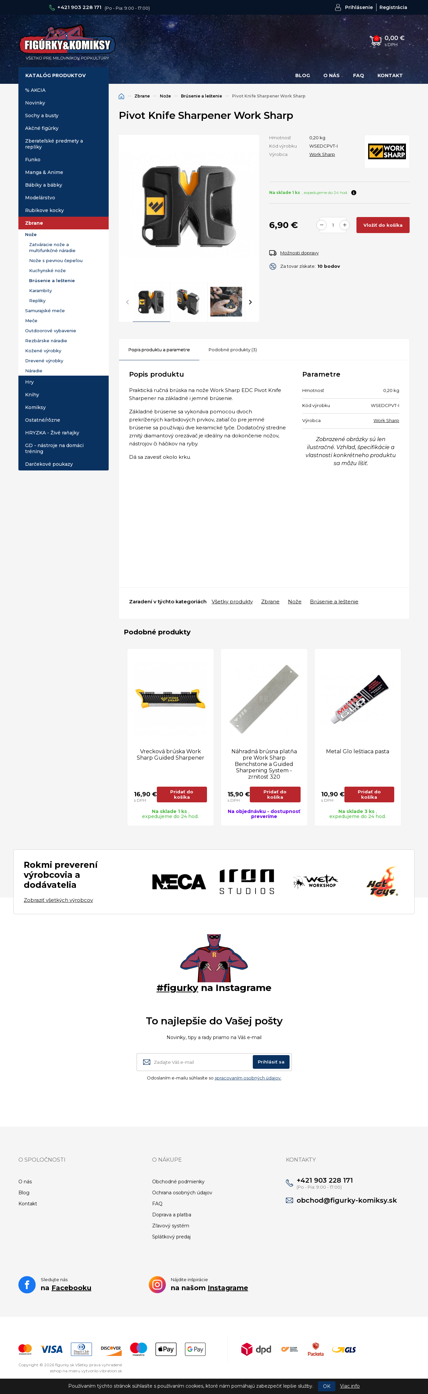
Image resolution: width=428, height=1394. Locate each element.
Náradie (33, 370)
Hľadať (301, 41)
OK (326, 1386)
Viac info (350, 1386)
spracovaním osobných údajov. (248, 1077)
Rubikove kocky (44, 210)
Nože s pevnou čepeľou (56, 260)
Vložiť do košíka (383, 225)
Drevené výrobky (44, 360)
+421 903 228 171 (79, 7)
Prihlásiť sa (271, 1061)
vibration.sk (110, 1370)
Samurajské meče (45, 310)
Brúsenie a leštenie (52, 280)
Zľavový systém (170, 1226)
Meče (31, 320)
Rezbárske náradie (46, 340)
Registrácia (393, 7)
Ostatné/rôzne (42, 420)
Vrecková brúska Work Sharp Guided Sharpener (170, 754)
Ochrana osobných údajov (182, 1193)
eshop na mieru (65, 1370)
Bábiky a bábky (43, 185)
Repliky (37, 300)
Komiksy (35, 407)
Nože (31, 234)
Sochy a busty (42, 116)
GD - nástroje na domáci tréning (54, 448)
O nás (331, 75)
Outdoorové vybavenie (50, 330)
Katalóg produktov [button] (55, 75)
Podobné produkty (233, 349)
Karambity (40, 290)
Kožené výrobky (43, 350)
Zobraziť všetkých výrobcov (58, 900)
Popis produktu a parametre (159, 349)
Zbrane (34, 223)
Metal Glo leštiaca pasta (357, 751)
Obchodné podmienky (178, 1182)
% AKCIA (35, 90)
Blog (302, 75)
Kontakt (390, 75)
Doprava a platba (171, 1215)
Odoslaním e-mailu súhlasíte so (214, 1077)
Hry (29, 382)
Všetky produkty (232, 601)
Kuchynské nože (47, 270)
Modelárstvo (40, 198)
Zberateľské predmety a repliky (54, 144)
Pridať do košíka (181, 794)
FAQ (358, 75)
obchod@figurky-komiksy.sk (347, 1200)
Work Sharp (322, 154)
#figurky (177, 987)
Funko (32, 160)
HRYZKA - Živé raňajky (52, 433)
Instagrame (228, 1288)
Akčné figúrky (42, 128)
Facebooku (71, 1288)
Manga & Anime (44, 172)
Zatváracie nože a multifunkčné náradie (52, 247)
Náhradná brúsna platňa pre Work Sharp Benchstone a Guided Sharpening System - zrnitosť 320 (264, 764)
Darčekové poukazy (49, 464)
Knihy (32, 395)
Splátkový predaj (171, 1237)
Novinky (35, 103)
